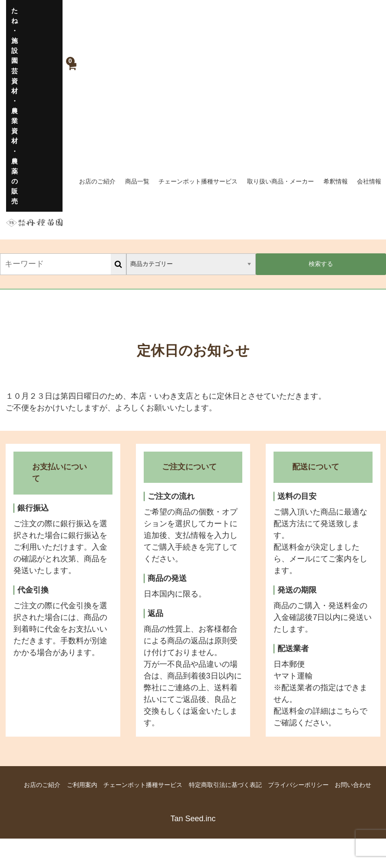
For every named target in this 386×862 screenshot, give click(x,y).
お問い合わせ (353, 784)
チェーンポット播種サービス (198, 181)
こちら (348, 711)
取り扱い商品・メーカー (280, 181)
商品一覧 (137, 181)
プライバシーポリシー (298, 784)
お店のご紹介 (97, 181)
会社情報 (369, 181)
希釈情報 (335, 181)
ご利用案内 (82, 784)
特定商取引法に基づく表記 (225, 784)
